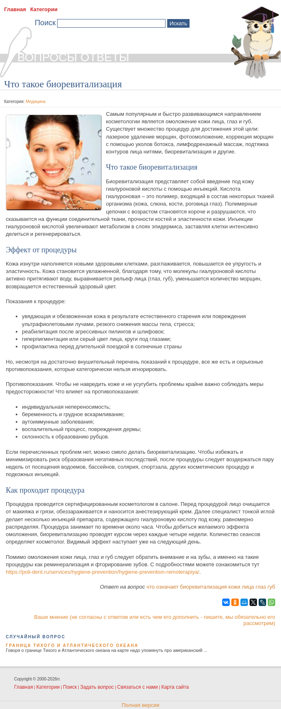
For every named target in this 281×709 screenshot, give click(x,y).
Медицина (36, 101)
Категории (44, 9)
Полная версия (140, 705)
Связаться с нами (137, 687)
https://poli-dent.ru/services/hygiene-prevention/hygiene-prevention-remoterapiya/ (102, 572)
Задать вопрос (97, 687)
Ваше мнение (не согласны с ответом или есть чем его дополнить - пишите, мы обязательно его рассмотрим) (154, 620)
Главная (15, 9)
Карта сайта (175, 687)
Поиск (70, 687)
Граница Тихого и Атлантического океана (72, 645)
